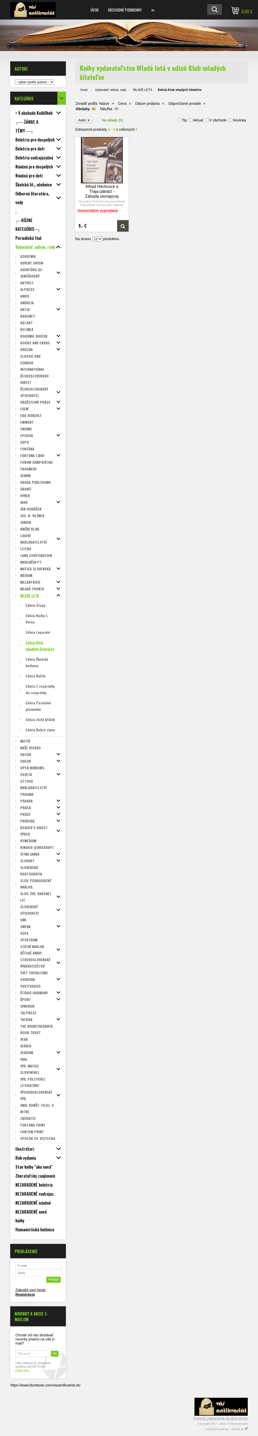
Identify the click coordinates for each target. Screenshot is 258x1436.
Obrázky (83, 109)
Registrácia (25, 1294)
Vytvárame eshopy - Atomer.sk (226, 1429)
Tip (184, 120)
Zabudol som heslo (30, 1290)
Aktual (198, 120)
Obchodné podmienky (125, 10)
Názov (104, 103)
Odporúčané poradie (184, 103)
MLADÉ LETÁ (142, 90)
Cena (122, 103)
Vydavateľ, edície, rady (110, 90)
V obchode (218, 120)
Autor (84, 120)
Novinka (239, 120)
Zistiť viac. (22, 1370)
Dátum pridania (147, 103)
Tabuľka (106, 109)
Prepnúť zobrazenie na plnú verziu (220, 1418)
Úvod (94, 10)
